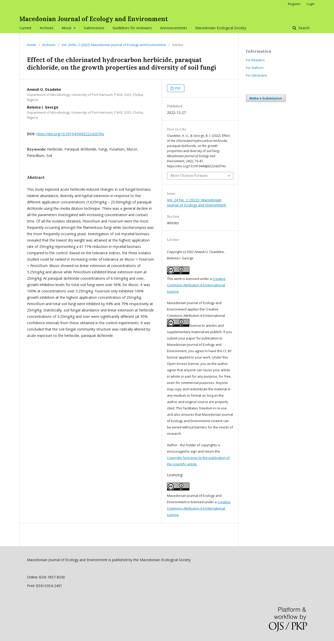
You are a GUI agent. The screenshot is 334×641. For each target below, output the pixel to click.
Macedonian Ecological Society (220, 27)
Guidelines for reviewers (132, 27)
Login (311, 4)
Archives (46, 27)
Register (294, 4)
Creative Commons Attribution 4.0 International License (196, 285)
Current (25, 27)
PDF (177, 88)
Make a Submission (265, 98)
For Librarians (256, 75)
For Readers (255, 60)
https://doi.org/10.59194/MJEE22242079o (70, 133)
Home (31, 44)
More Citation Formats (189, 175)
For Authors (255, 67)
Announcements (173, 27)
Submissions (94, 27)
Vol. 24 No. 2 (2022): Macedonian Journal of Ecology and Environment (114, 44)
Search (303, 27)
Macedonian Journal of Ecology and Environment (93, 19)
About (67, 27)
